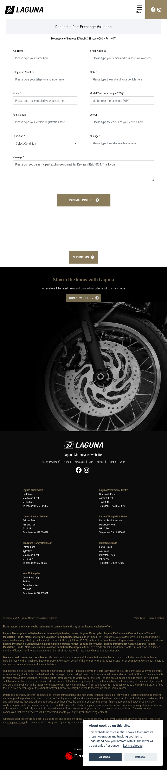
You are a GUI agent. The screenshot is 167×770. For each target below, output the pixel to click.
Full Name (19, 51)
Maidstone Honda (108, 543)
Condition (19, 136)
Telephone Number (23, 72)
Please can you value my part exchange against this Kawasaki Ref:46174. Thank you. (83, 170)
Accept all (105, 756)
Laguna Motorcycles (33, 490)
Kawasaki (80, 462)
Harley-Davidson (51, 461)
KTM (91, 462)
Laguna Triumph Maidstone (113, 516)
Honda (67, 462)
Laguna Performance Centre (113, 490)
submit (81, 257)
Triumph (112, 462)
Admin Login (139, 618)
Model (17, 93)
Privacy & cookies (156, 618)
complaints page (16, 722)
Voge (122, 462)
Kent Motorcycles (31, 573)
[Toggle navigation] (139, 9)
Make (93, 72)
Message (18, 157)
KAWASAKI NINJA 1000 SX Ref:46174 (83, 38)
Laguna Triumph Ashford (35, 516)
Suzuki (100, 462)
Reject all (140, 756)
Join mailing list (81, 200)
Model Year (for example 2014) (107, 93)
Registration (20, 114)
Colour (94, 114)
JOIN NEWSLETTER (81, 298)
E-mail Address (98, 51)
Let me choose (133, 745)
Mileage (95, 136)
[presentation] (83, 223)
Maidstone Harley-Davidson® (37, 543)
